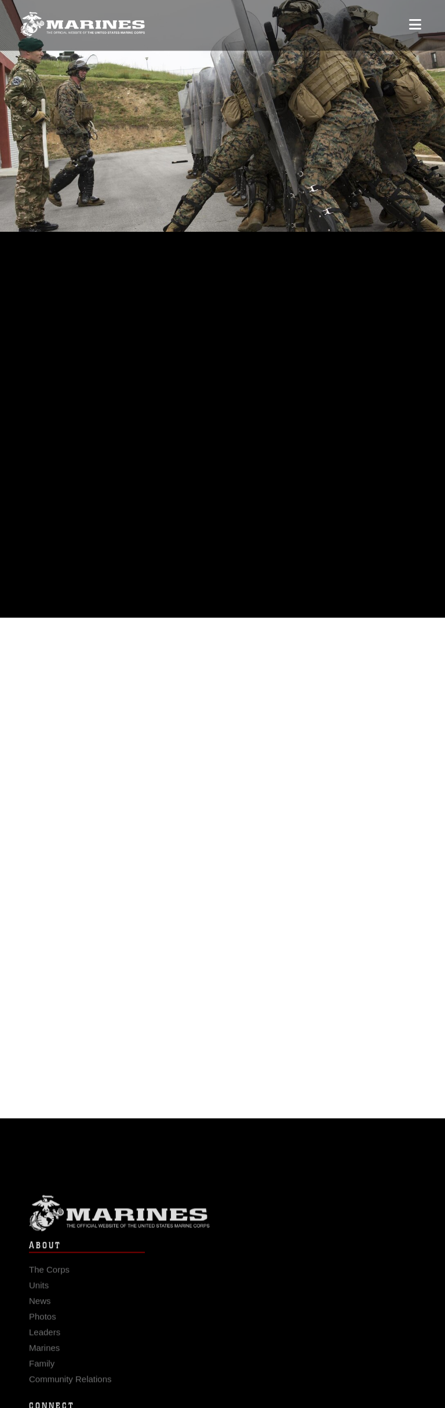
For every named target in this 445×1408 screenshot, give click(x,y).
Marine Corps (222, 1220)
